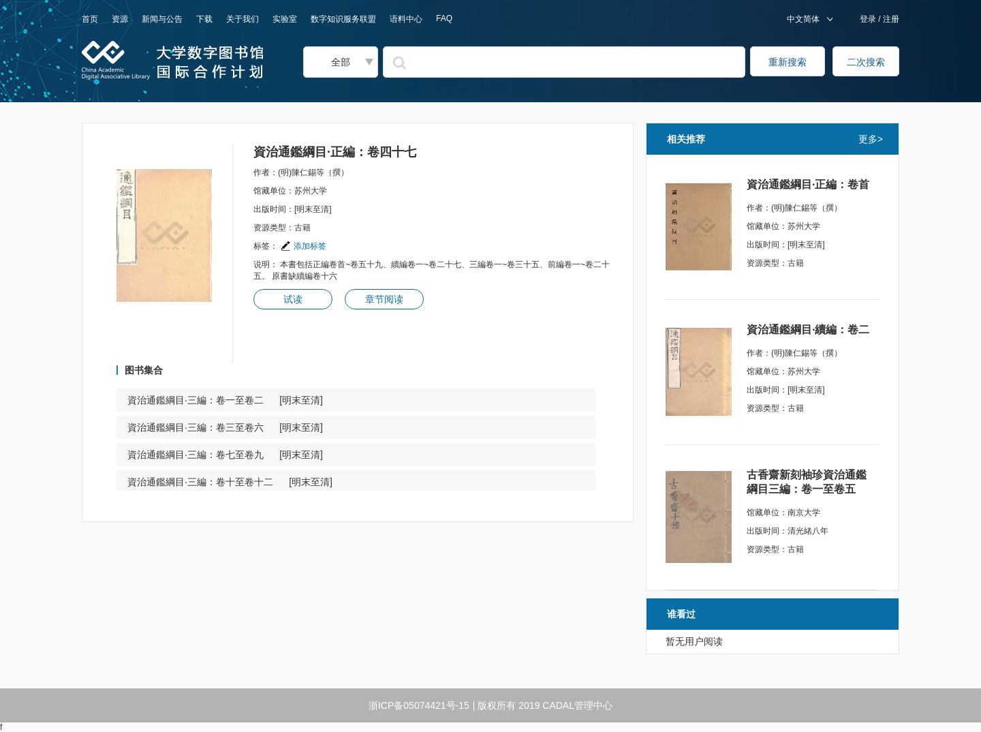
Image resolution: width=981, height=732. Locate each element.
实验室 (284, 19)
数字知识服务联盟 (343, 19)
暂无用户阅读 (694, 641)
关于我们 (242, 19)
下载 (204, 19)
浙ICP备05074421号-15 (419, 705)
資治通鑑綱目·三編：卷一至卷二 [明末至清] (225, 400)
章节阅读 (384, 299)
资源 (120, 19)
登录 (869, 19)
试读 (292, 299)
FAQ (444, 18)
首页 (90, 19)
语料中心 (406, 19)
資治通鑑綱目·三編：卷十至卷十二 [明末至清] (229, 481)
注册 (890, 19)
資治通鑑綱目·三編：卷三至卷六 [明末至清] (225, 427)
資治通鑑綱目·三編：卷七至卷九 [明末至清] (225, 454)
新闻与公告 (162, 19)
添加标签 (303, 246)
